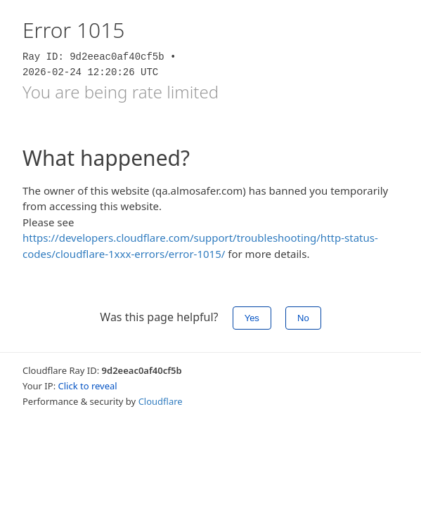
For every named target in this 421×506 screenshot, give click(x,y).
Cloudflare (160, 401)
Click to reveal (87, 385)
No (303, 318)
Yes (252, 318)
